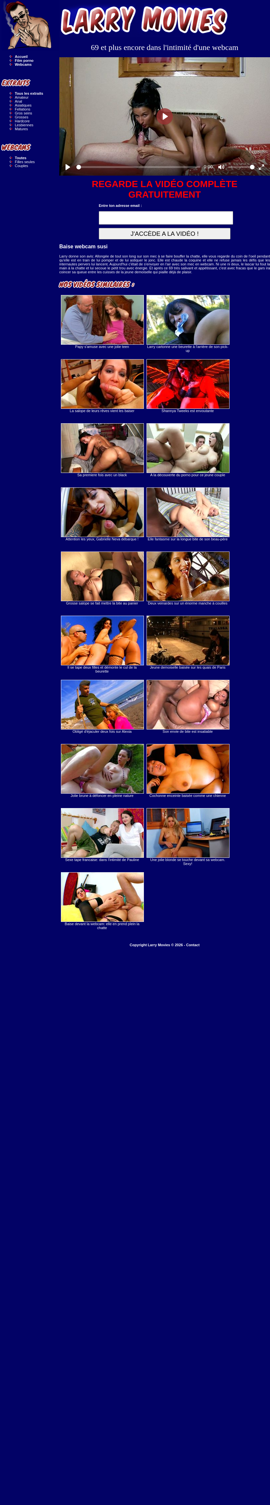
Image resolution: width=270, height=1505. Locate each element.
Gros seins (23, 113)
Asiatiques (23, 105)
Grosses (21, 117)
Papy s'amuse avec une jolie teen (102, 322)
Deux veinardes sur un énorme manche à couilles (188, 578)
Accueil (21, 57)
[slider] (138, 167)
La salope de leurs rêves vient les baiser (102, 386)
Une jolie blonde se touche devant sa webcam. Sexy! (188, 837)
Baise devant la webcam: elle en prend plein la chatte (102, 901)
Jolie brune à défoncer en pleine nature (102, 771)
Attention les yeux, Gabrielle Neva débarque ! (102, 514)
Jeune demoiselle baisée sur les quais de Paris (188, 642)
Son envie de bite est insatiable (188, 706)
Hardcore (22, 121)
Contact (193, 945)
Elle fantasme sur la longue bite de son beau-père (188, 514)
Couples (21, 166)
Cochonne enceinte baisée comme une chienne (188, 771)
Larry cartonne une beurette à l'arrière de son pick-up (188, 324)
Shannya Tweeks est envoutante (188, 386)
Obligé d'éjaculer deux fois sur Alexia (102, 706)
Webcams (23, 64)
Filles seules (25, 162)
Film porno (24, 60)
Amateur (22, 97)
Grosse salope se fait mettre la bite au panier (102, 578)
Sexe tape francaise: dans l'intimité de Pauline (102, 835)
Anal (18, 101)
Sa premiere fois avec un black (102, 450)
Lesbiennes (24, 125)
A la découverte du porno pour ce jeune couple (188, 450)
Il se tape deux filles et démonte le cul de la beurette (102, 644)
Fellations (22, 109)
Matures (21, 129)
